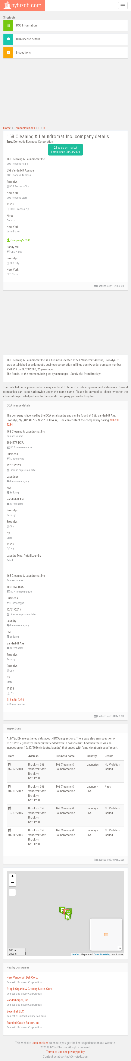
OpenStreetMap (102, 954)
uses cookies (40, 1043)
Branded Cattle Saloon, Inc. (23, 1023)
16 (44, 128)
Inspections (23, 52)
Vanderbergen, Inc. (18, 1000)
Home (7, 128)
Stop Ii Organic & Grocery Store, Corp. (30, 989)
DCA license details (28, 39)
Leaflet (75, 954)
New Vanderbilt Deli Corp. (22, 977)
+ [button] (12, 876)
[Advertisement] (65, 92)
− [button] (12, 883)
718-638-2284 (15, 700)
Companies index (24, 128)
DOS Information (26, 25)
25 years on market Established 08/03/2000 (65, 150)
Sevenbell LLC (15, 1011)
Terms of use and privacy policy (65, 1052)
